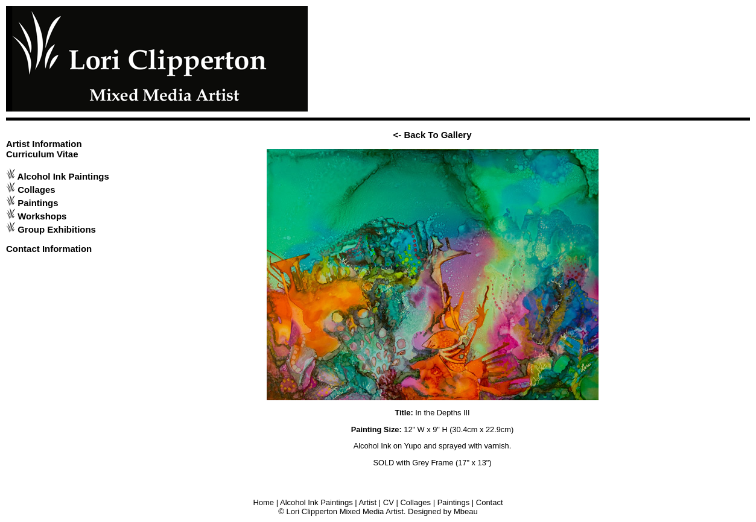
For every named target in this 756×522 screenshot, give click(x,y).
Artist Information (44, 144)
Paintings (37, 203)
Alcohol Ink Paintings (63, 176)
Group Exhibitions (56, 229)
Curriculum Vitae (42, 154)
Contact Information (49, 249)
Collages (36, 189)
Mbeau (466, 511)
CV (388, 502)
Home (263, 502)
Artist (368, 502)
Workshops (41, 216)
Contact (489, 502)
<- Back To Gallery (432, 135)
